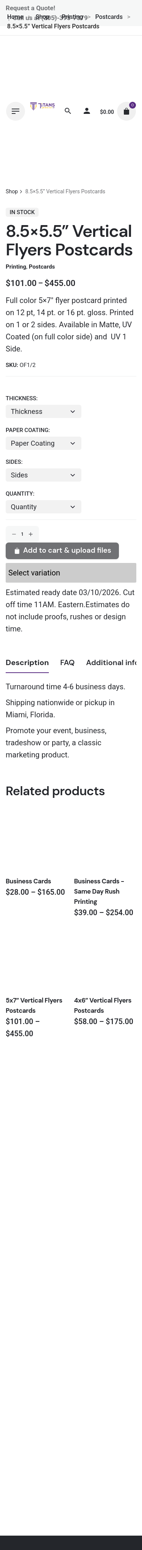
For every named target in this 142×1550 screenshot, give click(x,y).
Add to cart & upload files (62, 550)
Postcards (108, 16)
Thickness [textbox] (26, 411)
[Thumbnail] (42, 111)
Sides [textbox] (19, 475)
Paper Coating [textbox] (33, 443)
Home (15, 16)
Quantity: (20, 493)
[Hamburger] (15, 111)
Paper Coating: (28, 430)
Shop (43, 16)
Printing (72, 16)
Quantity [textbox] (24, 507)
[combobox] (43, 506)
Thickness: (22, 398)
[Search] (67, 111)
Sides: (14, 462)
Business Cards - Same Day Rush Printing (99, 891)
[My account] (86, 111)
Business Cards (28, 881)
